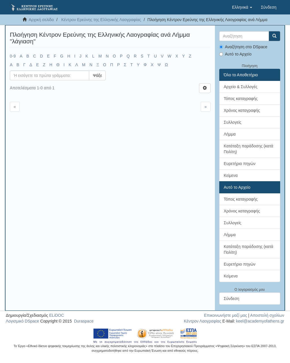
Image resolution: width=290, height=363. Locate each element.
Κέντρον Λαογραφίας (202, 321)
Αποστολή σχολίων (267, 315)
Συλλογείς (232, 122)
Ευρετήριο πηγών (240, 163)
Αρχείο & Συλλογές (241, 86)
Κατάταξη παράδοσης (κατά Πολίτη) (248, 149)
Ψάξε (97, 75)
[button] (242, 7)
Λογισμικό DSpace (22, 321)
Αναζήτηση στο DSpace (243, 47)
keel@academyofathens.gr (260, 321)
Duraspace (84, 321)
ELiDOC (56, 315)
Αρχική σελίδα (41, 19)
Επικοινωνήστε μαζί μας (225, 315)
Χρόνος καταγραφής (242, 110)
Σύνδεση (231, 298)
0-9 (13, 56)
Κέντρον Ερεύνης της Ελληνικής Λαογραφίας (101, 19)
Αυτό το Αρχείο (235, 54)
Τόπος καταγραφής (241, 98)
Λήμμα (230, 134)
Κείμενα (231, 175)
